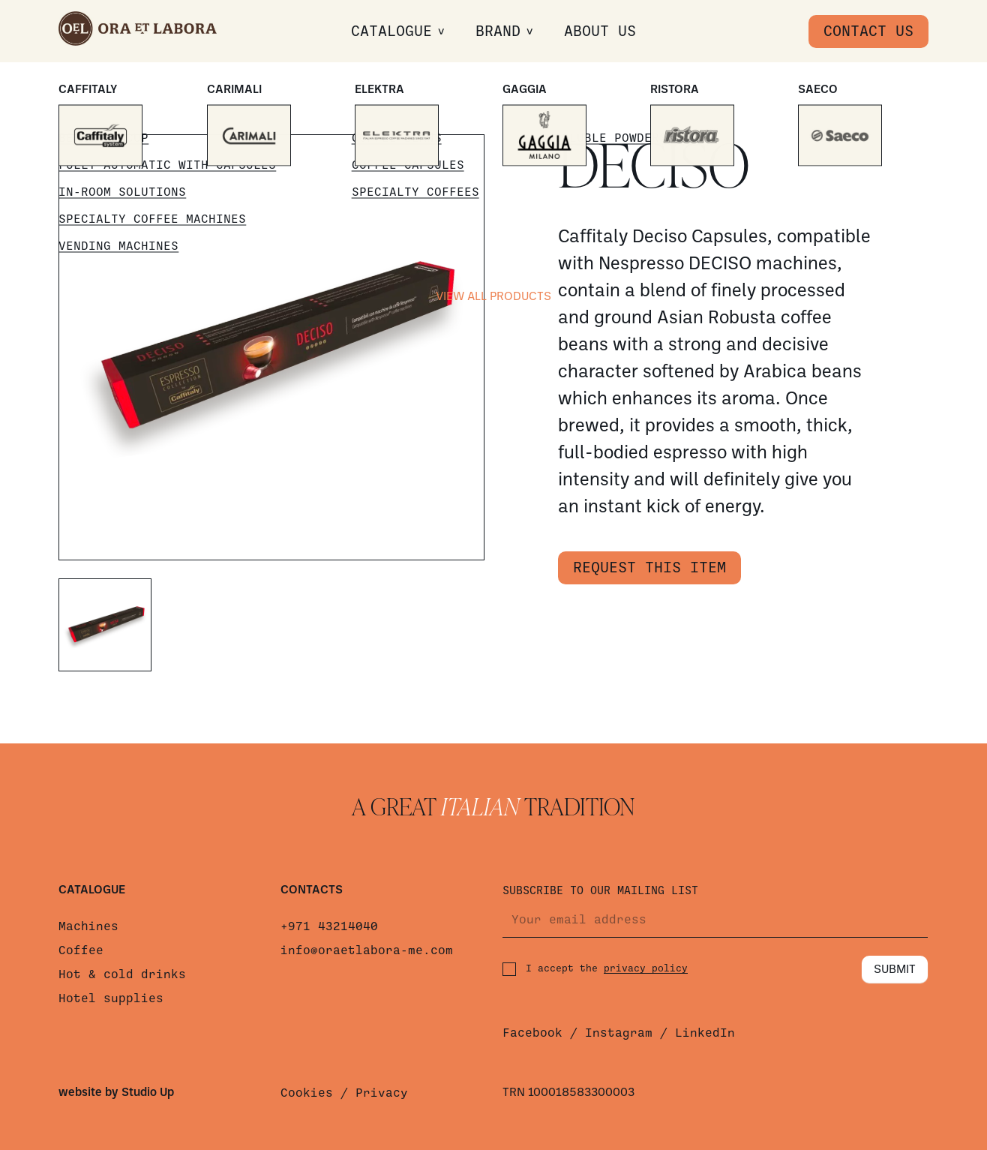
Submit (895, 970)
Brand (498, 31)
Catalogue (391, 31)
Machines (88, 926)
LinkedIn (705, 1033)
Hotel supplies (111, 998)
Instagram (618, 1033)
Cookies (306, 1093)
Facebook (532, 1033)
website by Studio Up (116, 1093)
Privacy (382, 1093)
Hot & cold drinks (122, 974)
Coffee (81, 950)
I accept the (595, 969)
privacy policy (646, 968)
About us (600, 31)
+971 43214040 (329, 926)
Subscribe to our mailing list (600, 890)
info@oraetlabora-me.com (366, 950)
